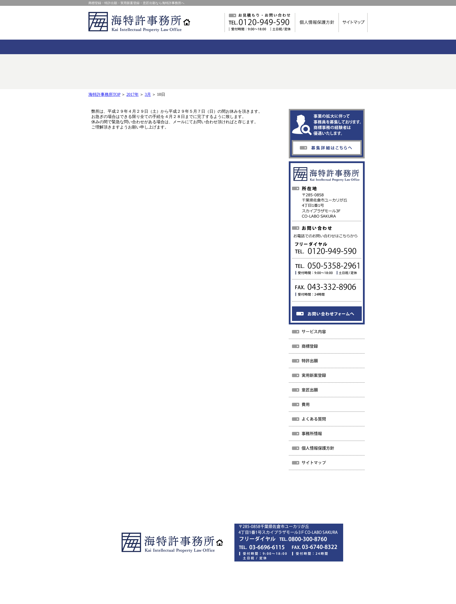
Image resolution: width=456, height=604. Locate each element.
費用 (217, 500)
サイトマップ (250, 508)
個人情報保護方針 (209, 508)
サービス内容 (189, 500)
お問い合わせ (315, 500)
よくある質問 (246, 500)
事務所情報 (280, 500)
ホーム (135, 500)
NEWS (159, 500)
